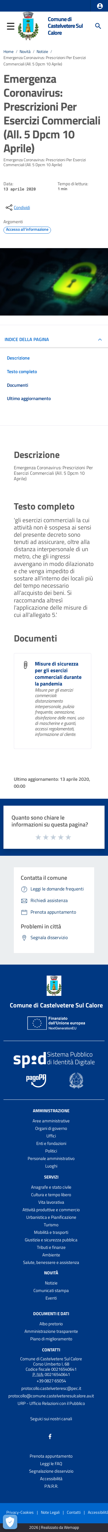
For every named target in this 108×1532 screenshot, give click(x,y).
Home (8, 51)
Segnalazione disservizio (51, 1471)
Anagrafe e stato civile (51, 1187)
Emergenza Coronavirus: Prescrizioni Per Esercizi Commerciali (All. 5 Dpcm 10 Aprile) (44, 60)
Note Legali (50, 1512)
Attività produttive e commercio (51, 1209)
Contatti (51, 1349)
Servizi (51, 1177)
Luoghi (51, 1166)
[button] (100, 6)
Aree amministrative (51, 1120)
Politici (51, 1151)
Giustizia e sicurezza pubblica (51, 1239)
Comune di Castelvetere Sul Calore (65, 26)
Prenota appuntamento (51, 1456)
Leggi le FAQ (51, 1463)
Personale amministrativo (51, 1158)
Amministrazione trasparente (51, 1331)
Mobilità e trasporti (51, 1232)
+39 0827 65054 (51, 1380)
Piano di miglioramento (51, 1338)
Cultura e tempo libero (51, 1194)
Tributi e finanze (51, 1247)
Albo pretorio (51, 1323)
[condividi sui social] (17, 207)
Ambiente (51, 1254)
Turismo (51, 1224)
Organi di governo (51, 1128)
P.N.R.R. (51, 1486)
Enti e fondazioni (51, 1143)
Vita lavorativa (51, 1202)
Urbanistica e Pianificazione (51, 1217)
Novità (25, 51)
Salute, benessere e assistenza (51, 1262)
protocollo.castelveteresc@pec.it (51, 1388)
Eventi (51, 1298)
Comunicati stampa (51, 1290)
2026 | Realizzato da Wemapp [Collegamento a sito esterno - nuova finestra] (54, 1527)
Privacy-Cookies (20, 1512)
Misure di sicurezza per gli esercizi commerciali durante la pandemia (58, 674)
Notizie (42, 51)
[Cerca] (98, 26)
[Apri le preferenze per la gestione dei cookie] (10, 1522)
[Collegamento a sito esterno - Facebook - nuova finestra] (50, 1436)
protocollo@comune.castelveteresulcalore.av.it (51, 1395)
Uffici (51, 1135)
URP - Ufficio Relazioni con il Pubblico (51, 1403)
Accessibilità (51, 1478)
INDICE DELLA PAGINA (27, 339)
